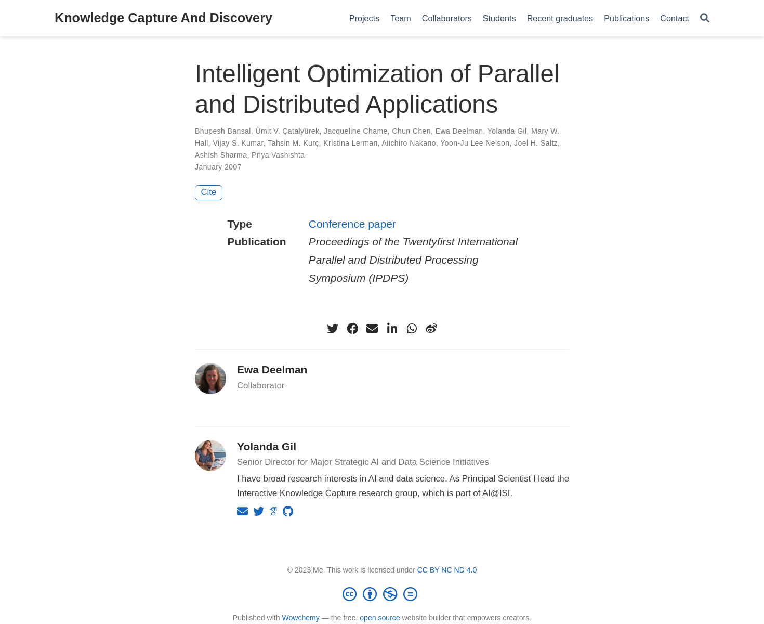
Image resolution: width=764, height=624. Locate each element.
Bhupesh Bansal (223, 131)
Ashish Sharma (221, 155)
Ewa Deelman (459, 131)
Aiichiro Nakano (409, 143)
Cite (209, 192)
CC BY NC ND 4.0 (447, 570)
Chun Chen (411, 131)
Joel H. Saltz (536, 143)
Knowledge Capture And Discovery (163, 17)
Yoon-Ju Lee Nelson (474, 143)
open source (380, 618)
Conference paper (352, 224)
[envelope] (372, 328)
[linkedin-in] (392, 328)
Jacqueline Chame (356, 131)
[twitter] (332, 328)
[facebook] (352, 328)
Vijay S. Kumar (238, 143)
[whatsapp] (411, 328)
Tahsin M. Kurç (293, 143)
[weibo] (431, 328)
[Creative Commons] (382, 594)
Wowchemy (300, 618)
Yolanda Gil (507, 131)
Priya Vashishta (278, 155)
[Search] (704, 18)
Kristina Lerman (350, 143)
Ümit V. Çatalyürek (287, 131)
